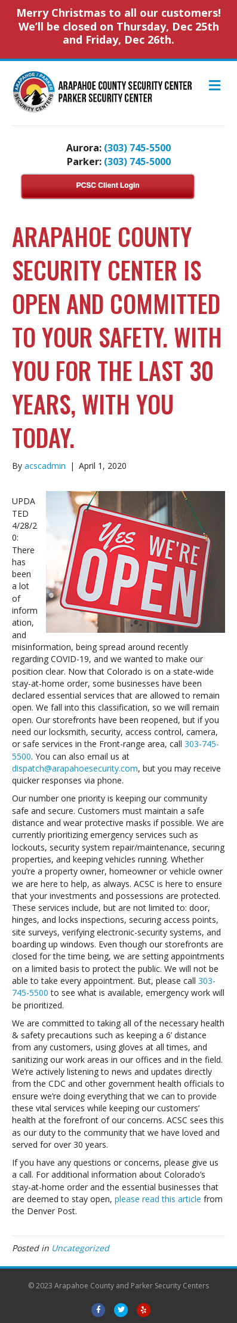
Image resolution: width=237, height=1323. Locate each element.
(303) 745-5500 (137, 147)
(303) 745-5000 (137, 161)
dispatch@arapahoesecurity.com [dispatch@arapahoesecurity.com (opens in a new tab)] (75, 768)
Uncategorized (80, 1248)
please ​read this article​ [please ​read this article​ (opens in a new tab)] (158, 1199)
